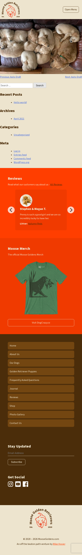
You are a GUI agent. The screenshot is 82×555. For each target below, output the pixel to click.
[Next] (70, 209)
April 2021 (19, 118)
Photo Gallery (17, 414)
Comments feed (22, 158)
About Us (14, 354)
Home (13, 345)
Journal (14, 388)
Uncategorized (22, 135)
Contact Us (16, 423)
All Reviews (56, 184)
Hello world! (20, 102)
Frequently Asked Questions (24, 380)
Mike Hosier (59, 544)
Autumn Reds (35, 223)
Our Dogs (14, 363)
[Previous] (11, 209)
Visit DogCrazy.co (41, 322)
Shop (12, 406)
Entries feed (20, 155)
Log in (17, 151)
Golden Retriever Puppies (23, 371)
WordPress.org (21, 162)
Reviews (14, 397)
